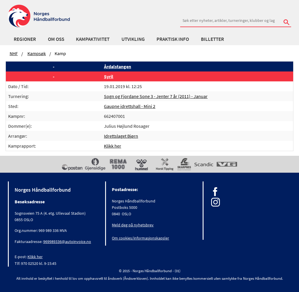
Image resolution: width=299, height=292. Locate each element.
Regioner (25, 39)
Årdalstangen (117, 66)
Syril (108, 76)
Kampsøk (36, 53)
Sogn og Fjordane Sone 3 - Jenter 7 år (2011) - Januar (156, 96)
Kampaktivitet (92, 39)
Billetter (212, 39)
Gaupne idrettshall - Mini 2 (129, 106)
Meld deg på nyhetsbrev (133, 225)
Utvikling (133, 39)
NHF (14, 53)
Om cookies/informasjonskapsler (140, 238)
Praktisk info (173, 39)
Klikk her (112, 146)
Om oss (56, 39)
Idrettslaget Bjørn (121, 136)
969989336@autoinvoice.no (67, 241)
